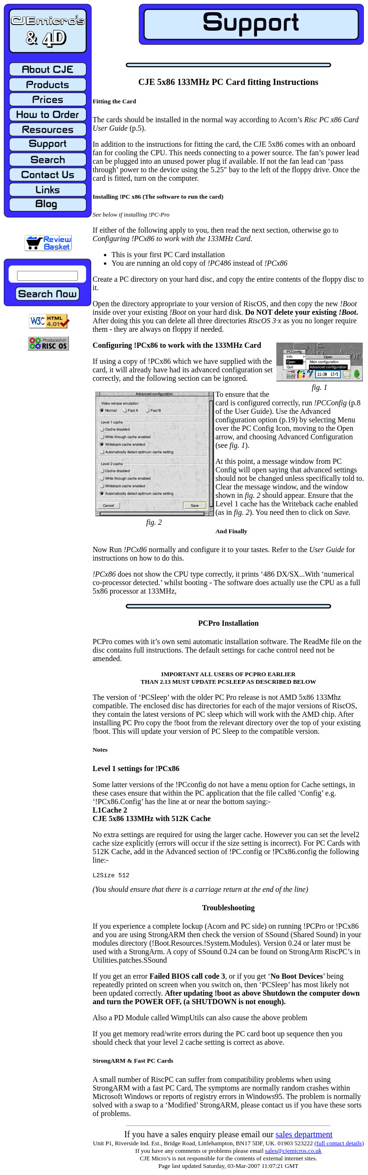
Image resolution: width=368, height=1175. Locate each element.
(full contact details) (339, 1144)
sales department (303, 1136)
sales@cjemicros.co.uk (293, 1152)
